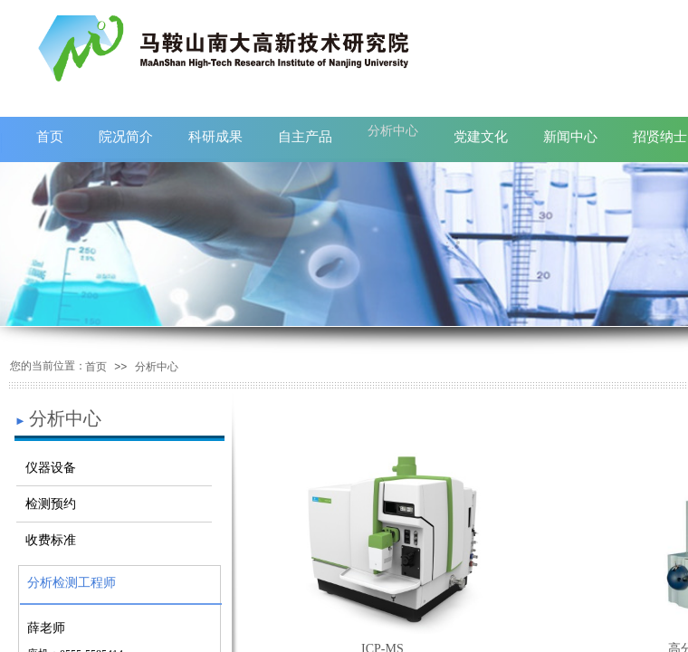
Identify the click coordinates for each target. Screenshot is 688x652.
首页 (49, 136)
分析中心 (393, 130)
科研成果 (215, 136)
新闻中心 (570, 136)
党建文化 (481, 136)
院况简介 (126, 136)
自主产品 (305, 136)
